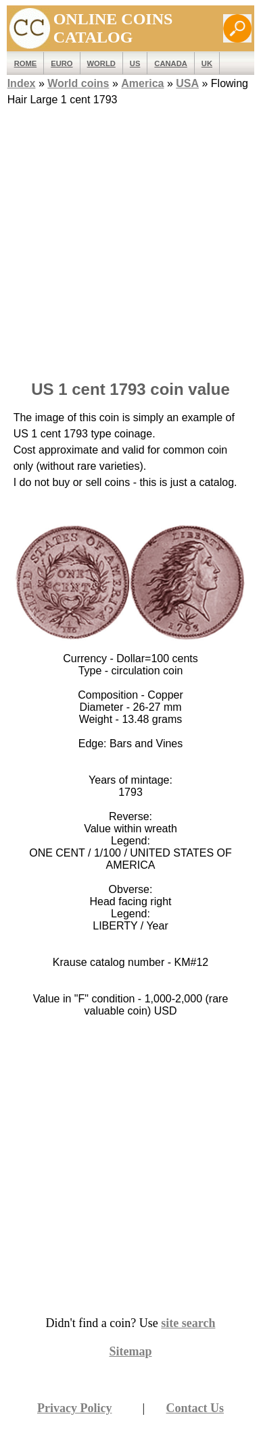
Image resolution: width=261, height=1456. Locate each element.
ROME (25, 63)
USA (187, 83)
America (142, 83)
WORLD (101, 63)
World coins (78, 83)
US (135, 63)
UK (206, 63)
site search (188, 1323)
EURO (61, 63)
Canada (170, 63)
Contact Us (195, 1408)
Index (21, 83)
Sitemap (131, 1351)
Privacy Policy (74, 1408)
